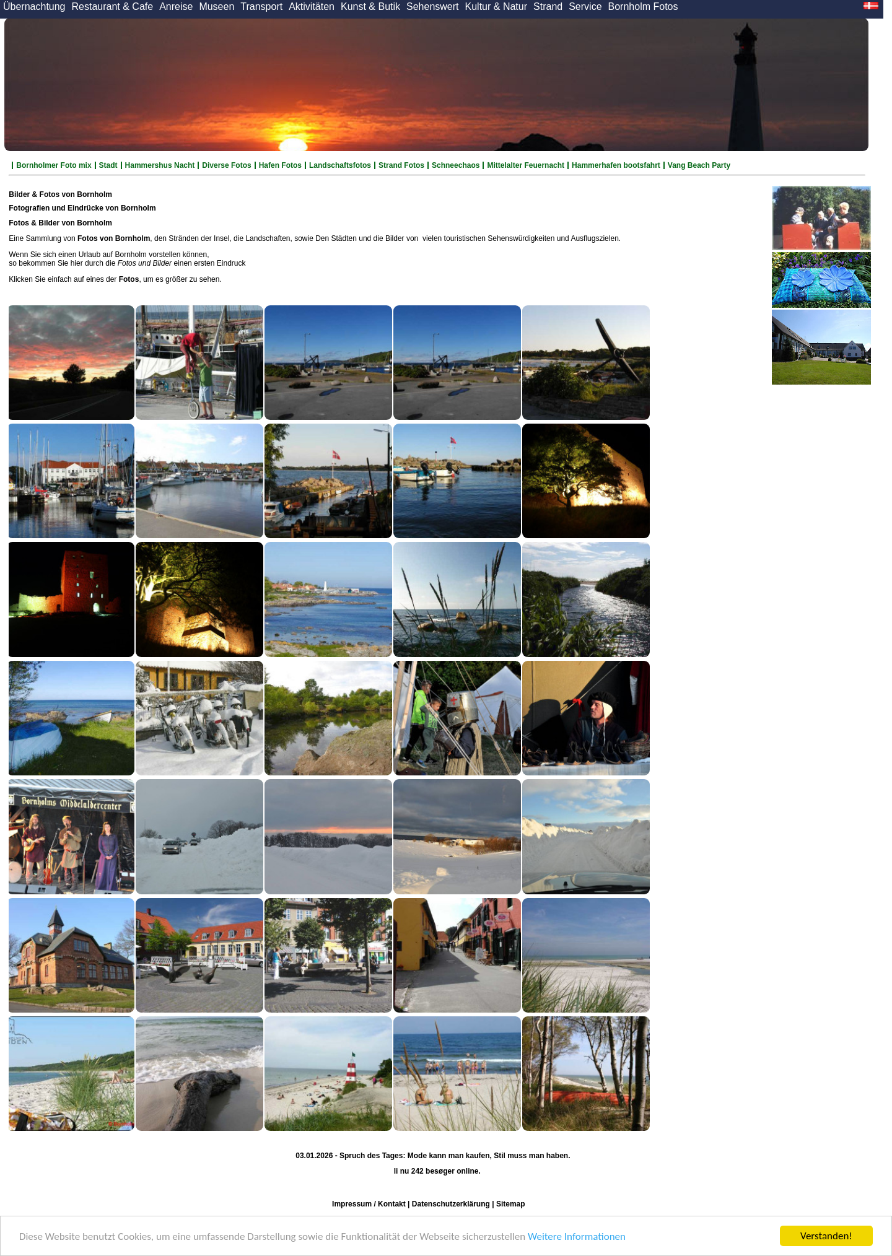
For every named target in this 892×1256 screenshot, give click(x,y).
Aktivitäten (311, 6)
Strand (547, 6)
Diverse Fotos (226, 165)
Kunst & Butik (370, 6)
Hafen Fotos (280, 165)
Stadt (108, 165)
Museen (216, 6)
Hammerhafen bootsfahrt (616, 165)
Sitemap (510, 1204)
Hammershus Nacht (160, 165)
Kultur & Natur (496, 6)
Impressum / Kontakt (369, 1204)
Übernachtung (34, 6)
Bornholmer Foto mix (53, 165)
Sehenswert (432, 6)
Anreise (176, 6)
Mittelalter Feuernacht (525, 165)
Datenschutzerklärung (451, 1204)
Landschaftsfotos (340, 165)
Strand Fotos (401, 165)
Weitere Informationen (577, 1236)
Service (585, 6)
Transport (261, 6)
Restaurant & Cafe (113, 6)
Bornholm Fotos (643, 6)
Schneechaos (455, 165)
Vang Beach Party (699, 165)
